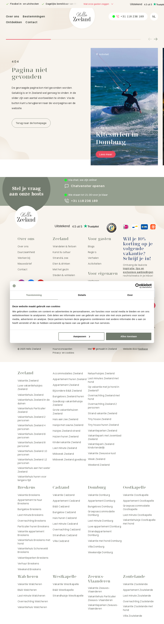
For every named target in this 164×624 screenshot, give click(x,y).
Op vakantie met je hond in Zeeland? (103, 388)
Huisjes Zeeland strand (66, 430)
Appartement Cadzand (66, 500)
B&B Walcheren (27, 589)
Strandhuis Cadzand (65, 535)
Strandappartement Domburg (100, 533)
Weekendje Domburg (100, 552)
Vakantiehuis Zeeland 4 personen (32, 427)
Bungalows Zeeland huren (68, 396)
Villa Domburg (96, 546)
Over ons (12, 16)
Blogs (91, 246)
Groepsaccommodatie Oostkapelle (136, 507)
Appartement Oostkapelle (138, 500)
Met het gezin (61, 269)
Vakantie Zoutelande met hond (138, 608)
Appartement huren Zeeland (69, 379)
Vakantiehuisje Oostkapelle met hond (139, 521)
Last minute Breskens (31, 514)
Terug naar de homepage (31, 123)
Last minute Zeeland (65, 448)
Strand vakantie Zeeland (102, 413)
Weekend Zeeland (99, 464)
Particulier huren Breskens (33, 526)
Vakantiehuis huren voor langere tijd (32, 478)
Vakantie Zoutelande (135, 584)
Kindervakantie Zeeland (67, 442)
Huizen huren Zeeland (66, 436)
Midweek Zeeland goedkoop (69, 459)
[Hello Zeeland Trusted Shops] (111, 228)
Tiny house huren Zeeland (103, 424)
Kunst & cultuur (62, 252)
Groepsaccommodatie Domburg (101, 513)
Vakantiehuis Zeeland (31, 394)
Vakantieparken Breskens (33, 557)
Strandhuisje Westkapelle (68, 595)
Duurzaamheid (26, 252)
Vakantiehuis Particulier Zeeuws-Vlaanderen (102, 598)
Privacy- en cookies (63, 352)
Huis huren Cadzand (65, 518)
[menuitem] (154, 17)
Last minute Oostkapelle (137, 514)
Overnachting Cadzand (67, 529)
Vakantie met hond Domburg (105, 540)
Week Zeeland (96, 459)
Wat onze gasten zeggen (96, 4)
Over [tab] (130, 295)
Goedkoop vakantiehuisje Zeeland (68, 403)
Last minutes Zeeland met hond (103, 380)
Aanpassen (81, 336)
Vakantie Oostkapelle (136, 495)
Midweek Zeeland (63, 453)
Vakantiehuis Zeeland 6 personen (32, 435)
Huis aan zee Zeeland (65, 419)
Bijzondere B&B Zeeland (67, 390)
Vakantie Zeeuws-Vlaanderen (99, 589)
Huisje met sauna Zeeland (68, 425)
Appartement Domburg (101, 500)
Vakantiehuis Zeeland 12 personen (32, 461)
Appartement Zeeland (66, 384)
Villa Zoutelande (132, 615)
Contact (31, 22)
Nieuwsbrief (25, 263)
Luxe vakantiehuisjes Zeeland (30, 387)
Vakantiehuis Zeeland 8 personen (32, 444)
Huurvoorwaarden (62, 348)
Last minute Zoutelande (137, 595)
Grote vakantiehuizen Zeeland (65, 411)
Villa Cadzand (61, 541)
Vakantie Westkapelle (66, 584)
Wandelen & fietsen (64, 246)
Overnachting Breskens (32, 520)
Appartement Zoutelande (138, 589)
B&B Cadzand (61, 506)
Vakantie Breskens (29, 495)
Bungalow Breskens (29, 509)
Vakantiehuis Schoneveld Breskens (33, 550)
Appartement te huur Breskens (30, 501)
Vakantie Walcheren (30, 584)
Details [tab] (82, 295)
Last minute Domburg (100, 520)
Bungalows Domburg (100, 506)
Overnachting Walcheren (33, 601)
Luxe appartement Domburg (104, 526)
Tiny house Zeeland (99, 419)
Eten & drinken (61, 263)
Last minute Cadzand (65, 523)
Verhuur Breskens (28, 563)
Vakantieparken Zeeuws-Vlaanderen (103, 606)
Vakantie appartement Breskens (31, 533)
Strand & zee (60, 257)
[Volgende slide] (155, 39)
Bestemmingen (34, 16)
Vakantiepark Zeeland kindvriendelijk (101, 445)
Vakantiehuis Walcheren (32, 607)
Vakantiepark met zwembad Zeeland (104, 437)
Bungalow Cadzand (64, 512)
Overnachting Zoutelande (138, 601)
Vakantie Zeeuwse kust (102, 453)
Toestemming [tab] (34, 295)
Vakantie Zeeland (28, 380)
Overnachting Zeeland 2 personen (102, 405)
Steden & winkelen (64, 275)
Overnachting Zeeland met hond (104, 397)
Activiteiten (95, 263)
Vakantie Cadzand (64, 495)
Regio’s (92, 252)
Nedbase (143, 348)
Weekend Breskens (29, 569)
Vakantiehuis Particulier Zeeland (32, 410)
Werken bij (24, 257)
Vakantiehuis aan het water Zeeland (34, 469)
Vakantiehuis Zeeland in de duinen (34, 401)
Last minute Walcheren (31, 595)
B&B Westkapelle (63, 589)
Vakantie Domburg (99, 495)
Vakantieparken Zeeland (102, 430)
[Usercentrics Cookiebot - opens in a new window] (138, 285)
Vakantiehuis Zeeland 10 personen (32, 452)
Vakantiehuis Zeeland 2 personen (32, 418)
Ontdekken (14, 22)
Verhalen (93, 257)
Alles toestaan (129, 336)
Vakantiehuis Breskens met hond (34, 541)
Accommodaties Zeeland (68, 373)
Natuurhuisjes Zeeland (101, 373)
